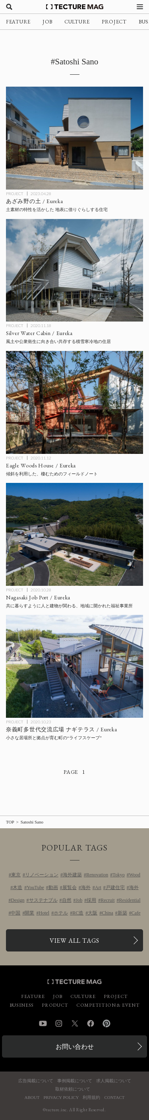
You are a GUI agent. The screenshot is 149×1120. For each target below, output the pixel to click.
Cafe (136, 913)
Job (79, 900)
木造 (17, 887)
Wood (134, 874)
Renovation (97, 874)
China (107, 913)
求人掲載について (113, 1081)
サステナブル (43, 900)
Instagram (59, 1023)
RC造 (77, 913)
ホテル (61, 913)
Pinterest (106, 1023)
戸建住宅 (115, 887)
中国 (15, 913)
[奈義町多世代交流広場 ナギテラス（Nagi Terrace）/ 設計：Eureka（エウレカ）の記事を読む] (74, 666)
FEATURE (18, 21)
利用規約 (91, 1097)
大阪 (92, 913)
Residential (130, 900)
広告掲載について (35, 1081)
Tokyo (118, 874)
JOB (47, 21)
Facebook (91, 1023)
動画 (53, 887)
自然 (67, 900)
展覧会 (69, 887)
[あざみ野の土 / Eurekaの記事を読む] (74, 138)
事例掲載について (74, 1081)
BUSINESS (22, 1005)
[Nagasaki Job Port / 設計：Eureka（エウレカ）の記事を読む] (74, 534)
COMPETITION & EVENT (107, 1005)
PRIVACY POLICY (61, 1097)
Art (98, 887)
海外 (86, 887)
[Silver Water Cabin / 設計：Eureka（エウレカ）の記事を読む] (74, 270)
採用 (91, 900)
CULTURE (77, 21)
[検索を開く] (9, 7)
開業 (29, 913)
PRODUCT (55, 1005)
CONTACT (114, 1097)
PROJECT (114, 21)
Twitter (75, 1023)
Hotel (44, 913)
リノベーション (41, 874)
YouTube (35, 887)
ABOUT (32, 1097)
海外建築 (72, 874)
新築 (122, 913)
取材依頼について (72, 1089)
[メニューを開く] (140, 7)
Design (18, 900)
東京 (16, 874)
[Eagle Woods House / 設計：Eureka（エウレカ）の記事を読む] (74, 402)
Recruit (107, 900)
